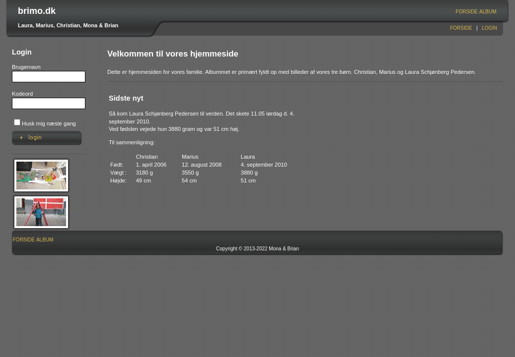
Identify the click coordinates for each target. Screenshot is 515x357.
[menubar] (476, 11)
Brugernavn (26, 67)
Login (489, 28)
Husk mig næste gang (49, 123)
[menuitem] (466, 11)
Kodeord (22, 94)
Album (487, 11)
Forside (467, 11)
